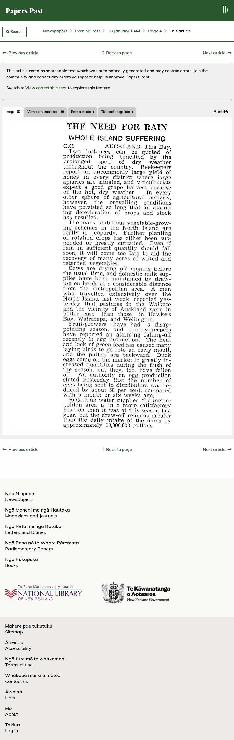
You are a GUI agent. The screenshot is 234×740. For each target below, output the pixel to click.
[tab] (12, 112)
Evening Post (87, 30)
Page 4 (155, 30)
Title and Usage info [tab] (117, 112)
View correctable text (46, 87)
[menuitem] (220, 111)
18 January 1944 (124, 30)
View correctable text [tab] (45, 112)
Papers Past (24, 10)
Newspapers (55, 30)
